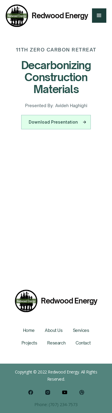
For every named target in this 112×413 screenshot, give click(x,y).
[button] (99, 15)
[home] (47, 15)
